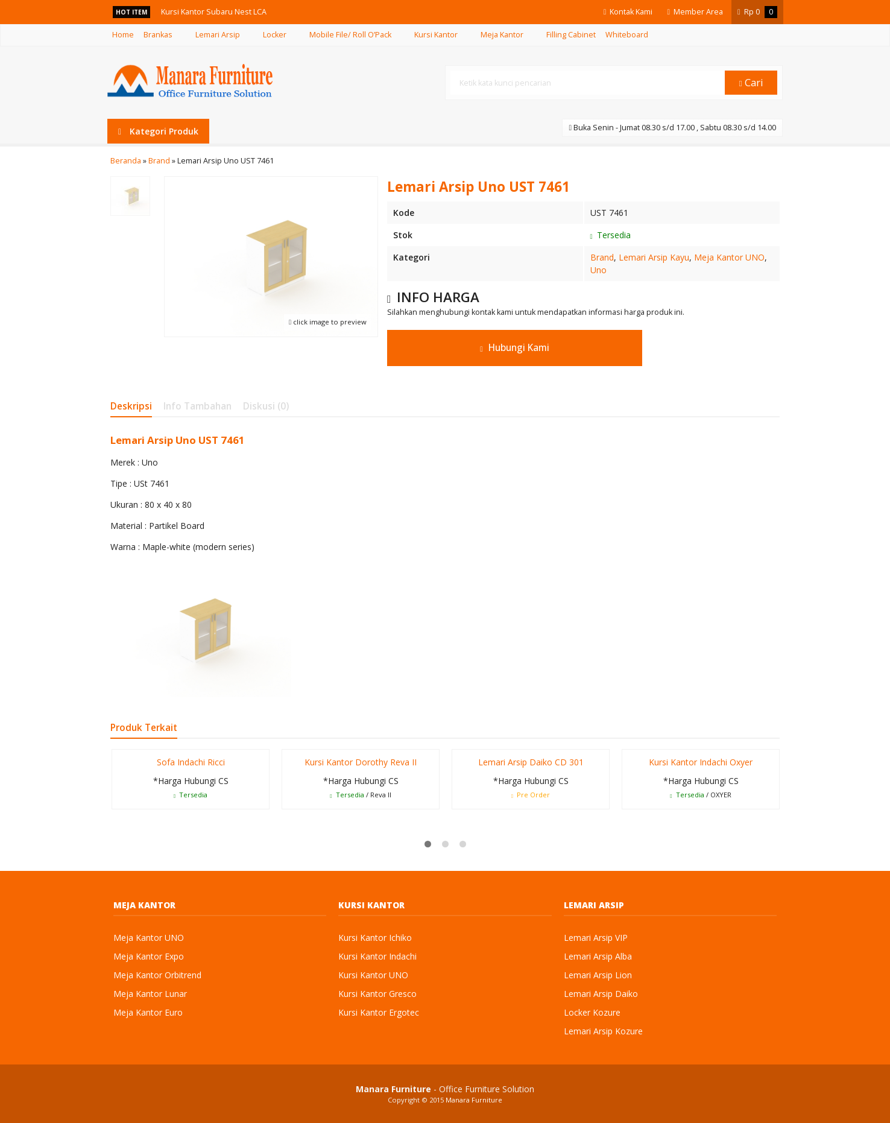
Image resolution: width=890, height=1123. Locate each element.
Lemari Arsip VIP (596, 937)
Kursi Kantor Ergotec (378, 1012)
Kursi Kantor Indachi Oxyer (701, 762)
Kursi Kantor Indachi (377, 956)
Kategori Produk (158, 131)
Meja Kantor (502, 35)
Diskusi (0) (266, 406)
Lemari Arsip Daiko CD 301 (531, 762)
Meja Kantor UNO (729, 257)
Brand (602, 257)
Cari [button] (751, 82)
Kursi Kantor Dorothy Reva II (361, 762)
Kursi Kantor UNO (373, 975)
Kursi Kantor (436, 35)
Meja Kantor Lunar (150, 993)
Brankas (158, 35)
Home (123, 35)
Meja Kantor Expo (148, 956)
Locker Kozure (592, 1012)
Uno (598, 270)
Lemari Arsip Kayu (654, 257)
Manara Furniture (474, 1099)
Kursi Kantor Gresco (377, 993)
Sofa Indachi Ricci (191, 762)
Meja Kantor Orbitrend (157, 975)
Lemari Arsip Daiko (601, 993)
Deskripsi (131, 406)
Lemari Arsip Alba (598, 956)
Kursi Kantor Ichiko (375, 937)
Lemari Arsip (217, 35)
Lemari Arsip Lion (598, 975)
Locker (274, 35)
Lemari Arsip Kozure (603, 1031)
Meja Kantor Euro (148, 1012)
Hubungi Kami (514, 347)
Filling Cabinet (571, 35)
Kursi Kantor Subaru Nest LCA (214, 12)
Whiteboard (626, 35)
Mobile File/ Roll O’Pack (350, 35)
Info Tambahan (197, 406)
